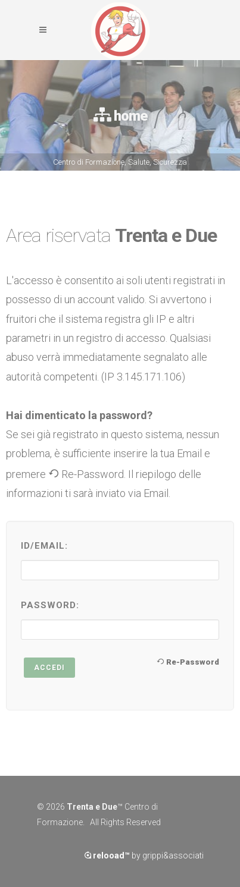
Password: (50, 605)
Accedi (49, 667)
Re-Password (188, 661)
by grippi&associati (144, 855)
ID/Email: (44, 545)
